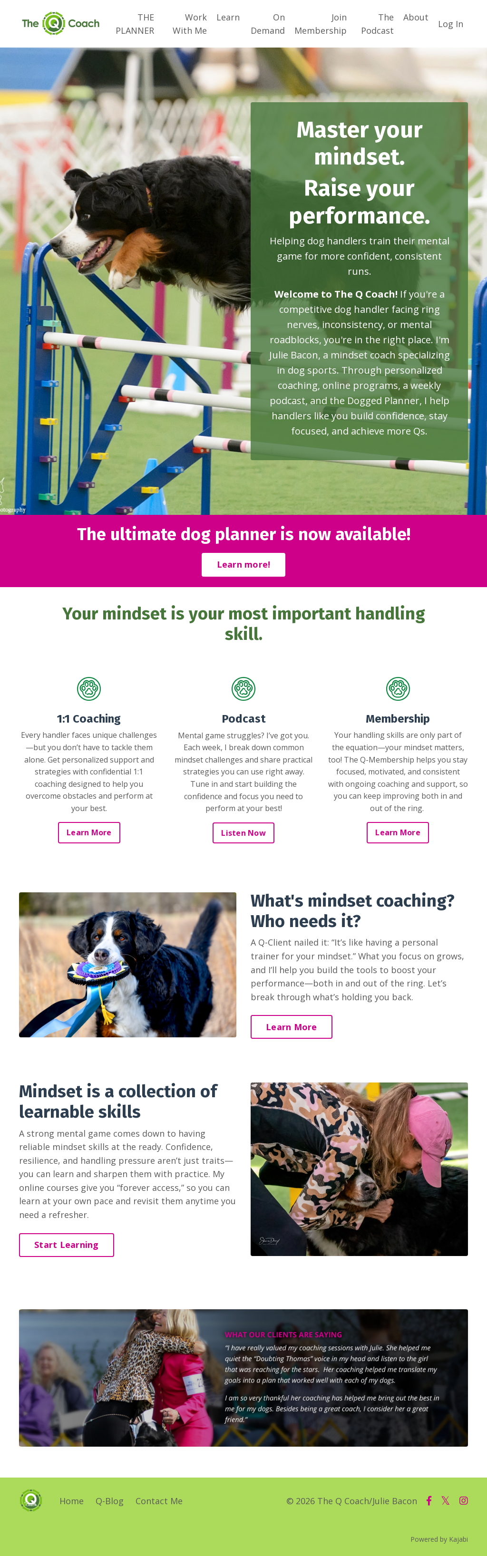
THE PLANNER (135, 23)
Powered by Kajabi (439, 1540)
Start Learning (66, 1246)
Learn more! (244, 564)
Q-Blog (110, 1502)
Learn (228, 16)
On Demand (268, 23)
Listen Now (243, 833)
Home (71, 1502)
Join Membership (320, 23)
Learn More (89, 833)
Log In (450, 23)
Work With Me (190, 23)
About (416, 16)
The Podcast (377, 23)
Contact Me (159, 1502)
